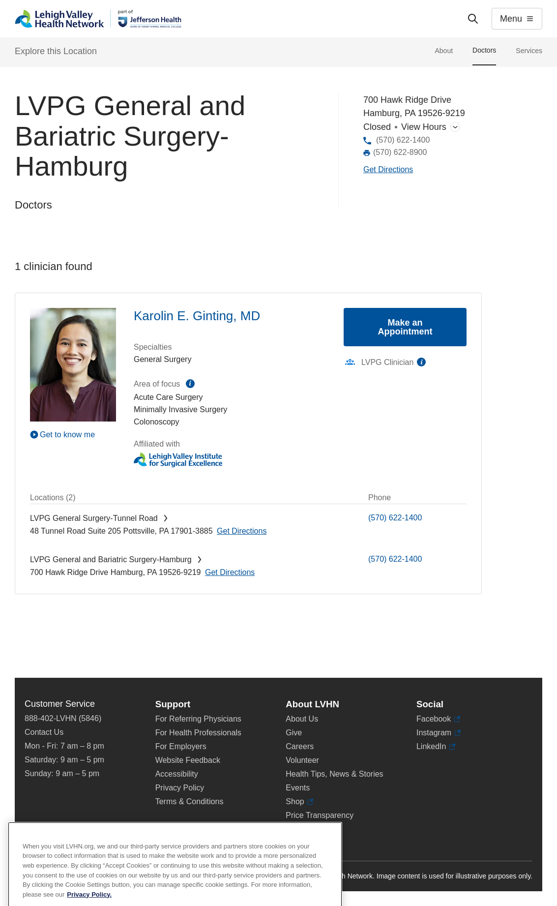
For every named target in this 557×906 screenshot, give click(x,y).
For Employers (180, 746)
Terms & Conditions (189, 801)
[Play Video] (73, 434)
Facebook (438, 719)
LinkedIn (435, 747)
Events (298, 788)
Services (529, 51)
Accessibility (176, 774)
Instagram (438, 733)
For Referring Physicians (198, 719)
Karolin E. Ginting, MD (197, 315)
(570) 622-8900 (400, 152)
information (190, 384)
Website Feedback (187, 760)
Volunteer (302, 760)
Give (294, 732)
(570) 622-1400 (403, 140)
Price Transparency (319, 815)
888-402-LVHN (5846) (63, 718)
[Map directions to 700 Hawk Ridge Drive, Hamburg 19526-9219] (388, 170)
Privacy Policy (180, 788)
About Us (302, 719)
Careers (300, 746)
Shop (299, 802)
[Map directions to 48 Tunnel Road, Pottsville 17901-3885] (241, 531)
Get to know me (67, 434)
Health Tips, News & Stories (334, 774)
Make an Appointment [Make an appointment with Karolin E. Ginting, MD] (405, 327)
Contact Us (44, 732)
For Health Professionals (198, 732)
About (444, 51)
